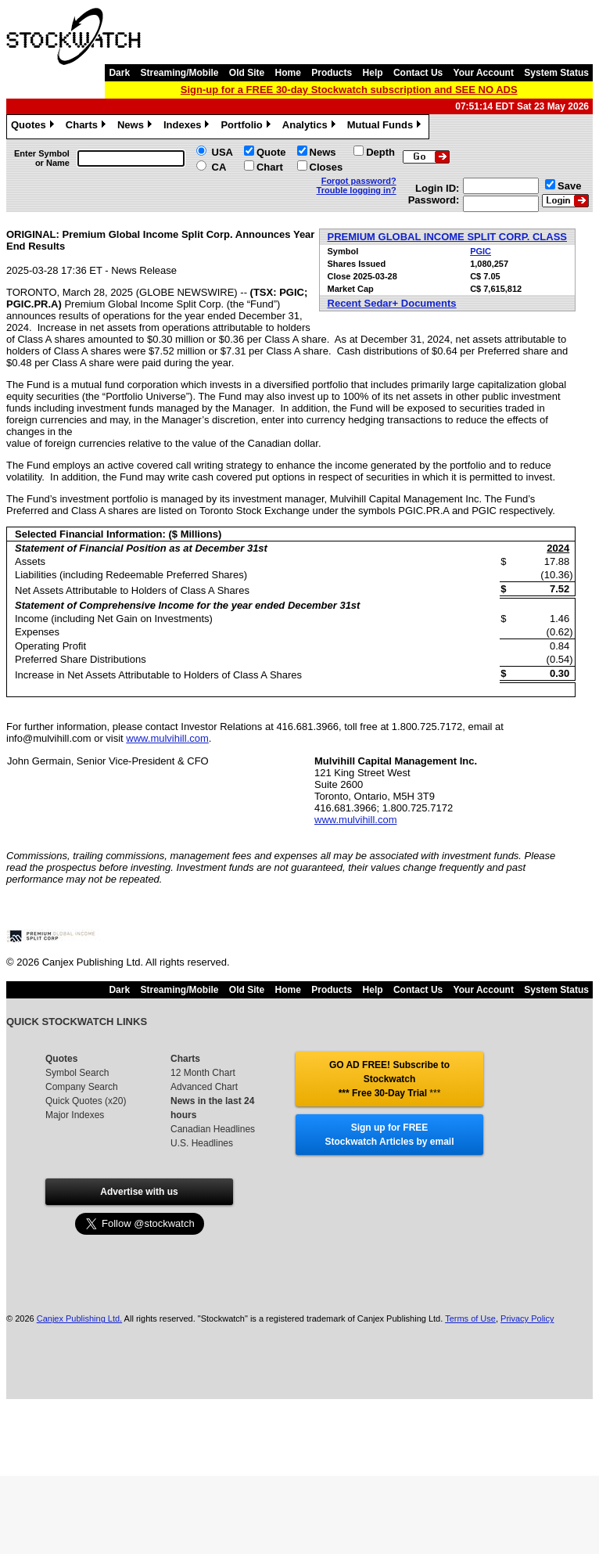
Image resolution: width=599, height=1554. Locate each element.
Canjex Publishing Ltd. (79, 1318)
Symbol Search (77, 1072)
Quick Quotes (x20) (85, 1100)
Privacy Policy (527, 1318)
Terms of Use (470, 1318)
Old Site (246, 72)
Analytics (310, 126)
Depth (380, 152)
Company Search (81, 1086)
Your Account (484, 72)
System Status (556, 72)
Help (373, 72)
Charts (87, 126)
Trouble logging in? (356, 190)
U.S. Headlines (201, 1143)
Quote (271, 152)
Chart (269, 167)
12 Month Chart (202, 1072)
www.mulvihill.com (167, 738)
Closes (326, 167)
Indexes (188, 126)
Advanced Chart (204, 1086)
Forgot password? (358, 180)
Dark (119, 72)
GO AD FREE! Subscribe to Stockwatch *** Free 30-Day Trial (389, 1079)
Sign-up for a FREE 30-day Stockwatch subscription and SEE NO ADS (349, 89)
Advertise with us (139, 1191)
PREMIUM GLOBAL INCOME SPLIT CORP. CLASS (447, 237)
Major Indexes (74, 1115)
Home (288, 72)
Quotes (34, 126)
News (136, 126)
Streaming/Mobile (179, 72)
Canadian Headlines (212, 1129)
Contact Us (418, 72)
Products (331, 72)
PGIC (480, 251)
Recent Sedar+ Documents (392, 303)
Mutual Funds (386, 126)
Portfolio (247, 126)
